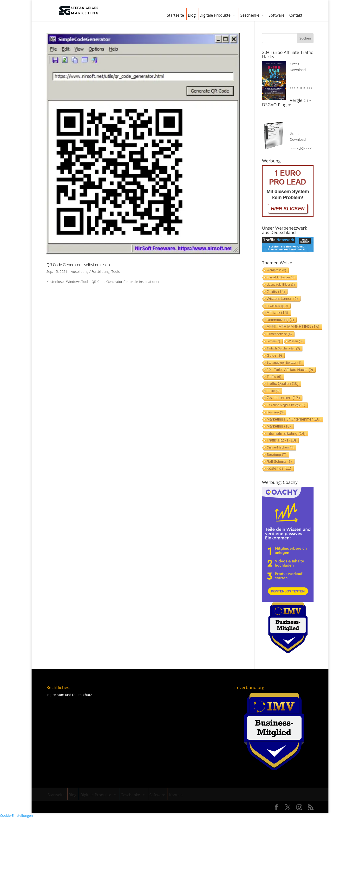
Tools (115, 271)
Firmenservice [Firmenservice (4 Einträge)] (279, 334)
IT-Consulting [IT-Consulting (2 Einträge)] (277, 306)
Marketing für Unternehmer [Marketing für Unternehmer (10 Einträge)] (293, 419)
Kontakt (295, 15)
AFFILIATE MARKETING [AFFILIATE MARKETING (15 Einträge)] (293, 326)
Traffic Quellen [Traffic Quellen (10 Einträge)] (282, 384)
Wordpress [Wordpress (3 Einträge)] (276, 270)
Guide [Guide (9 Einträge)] (274, 355)
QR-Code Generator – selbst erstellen (78, 265)
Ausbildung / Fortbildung (90, 271)
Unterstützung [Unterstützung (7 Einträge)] (280, 320)
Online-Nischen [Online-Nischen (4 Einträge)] (280, 447)
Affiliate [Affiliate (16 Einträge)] (277, 312)
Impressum (55, 694)
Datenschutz (82, 694)
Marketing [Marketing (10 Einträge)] (279, 426)
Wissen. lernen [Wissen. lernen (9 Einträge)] (282, 298)
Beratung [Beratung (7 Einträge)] (276, 454)
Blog (192, 15)
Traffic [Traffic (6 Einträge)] (274, 377)
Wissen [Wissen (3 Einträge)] (295, 341)
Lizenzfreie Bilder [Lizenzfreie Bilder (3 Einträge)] (281, 284)
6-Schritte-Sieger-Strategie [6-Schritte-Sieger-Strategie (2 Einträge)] (286, 405)
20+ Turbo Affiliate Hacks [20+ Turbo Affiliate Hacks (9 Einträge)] (290, 370)
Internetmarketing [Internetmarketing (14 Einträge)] (286, 433)
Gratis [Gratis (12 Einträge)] (276, 291)
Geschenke (252, 14)
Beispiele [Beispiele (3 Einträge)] (275, 412)
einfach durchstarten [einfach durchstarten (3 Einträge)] (283, 348)
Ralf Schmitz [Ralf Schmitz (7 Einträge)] (279, 461)
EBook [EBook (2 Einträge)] (273, 391)
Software (276, 15)
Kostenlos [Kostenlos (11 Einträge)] (279, 468)
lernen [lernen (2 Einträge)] (273, 341)
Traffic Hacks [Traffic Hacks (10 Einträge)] (281, 440)
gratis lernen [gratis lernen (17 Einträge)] (283, 397)
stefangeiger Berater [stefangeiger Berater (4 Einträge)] (284, 362)
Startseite (175, 15)
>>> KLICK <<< (301, 88)
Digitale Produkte (218, 14)
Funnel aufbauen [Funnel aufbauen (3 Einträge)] (281, 277)
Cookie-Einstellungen (16, 815)
